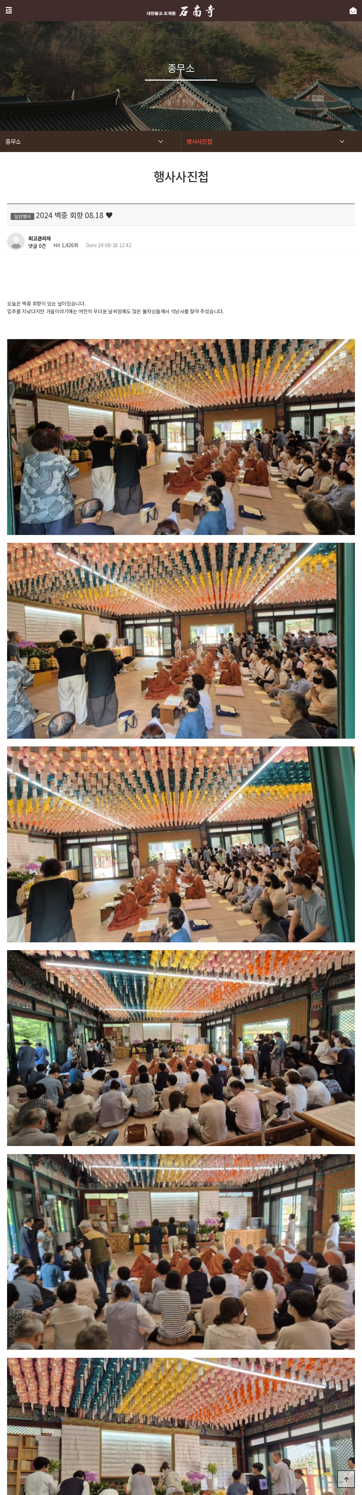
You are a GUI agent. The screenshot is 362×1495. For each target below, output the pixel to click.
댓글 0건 (37, 245)
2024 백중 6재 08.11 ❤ (61, 1341)
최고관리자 (39, 238)
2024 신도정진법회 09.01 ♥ (67, 1323)
